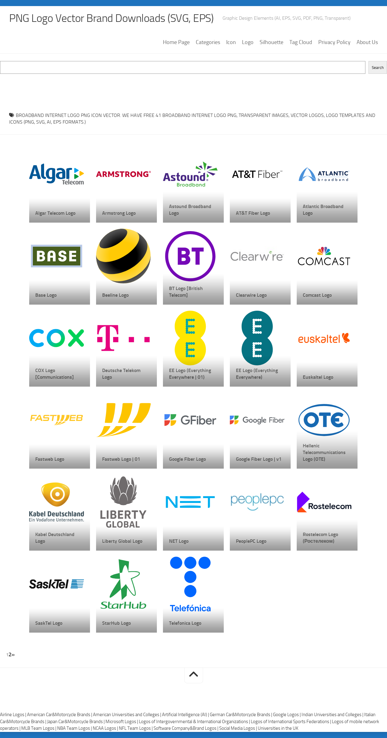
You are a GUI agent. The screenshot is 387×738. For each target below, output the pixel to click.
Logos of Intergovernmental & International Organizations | (195, 721)
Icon (231, 42)
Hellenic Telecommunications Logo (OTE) (324, 452)
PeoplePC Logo (251, 541)
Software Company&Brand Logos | (186, 728)
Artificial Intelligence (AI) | (186, 714)
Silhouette (271, 42)
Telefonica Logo (185, 623)
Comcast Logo (317, 295)
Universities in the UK (278, 728)
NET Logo (178, 541)
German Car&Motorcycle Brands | (241, 714)
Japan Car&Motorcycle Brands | (76, 721)
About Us (367, 42)
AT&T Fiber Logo (253, 213)
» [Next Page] (13, 654)
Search (378, 67)
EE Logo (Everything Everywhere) (257, 373)
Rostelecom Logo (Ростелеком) (320, 537)
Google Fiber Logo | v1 (259, 459)
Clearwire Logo (251, 295)
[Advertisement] (193, 87)
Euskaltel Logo (318, 377)
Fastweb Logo (49, 459)
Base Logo (46, 295)
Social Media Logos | (238, 728)
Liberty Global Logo (122, 541)
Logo (248, 42)
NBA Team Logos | (75, 728)
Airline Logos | (13, 714)
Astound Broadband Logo (190, 209)
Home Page (176, 42)
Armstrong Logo (119, 213)
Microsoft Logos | (122, 721)
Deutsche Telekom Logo (121, 373)
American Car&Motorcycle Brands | (60, 714)
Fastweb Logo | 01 (121, 459)
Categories (208, 42)
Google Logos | (287, 714)
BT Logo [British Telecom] (186, 291)
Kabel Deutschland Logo (54, 537)
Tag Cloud (300, 42)
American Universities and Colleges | (127, 714)
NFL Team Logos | (136, 728)
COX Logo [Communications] (54, 373)
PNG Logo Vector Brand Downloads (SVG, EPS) (111, 18)
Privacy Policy (334, 42)
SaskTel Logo (48, 623)
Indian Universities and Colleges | (333, 714)
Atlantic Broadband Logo (323, 209)
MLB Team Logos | (39, 728)
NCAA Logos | (106, 728)
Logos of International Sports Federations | (291, 721)
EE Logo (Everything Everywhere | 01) (190, 373)
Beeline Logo (115, 295)
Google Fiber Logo (187, 459)
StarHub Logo (116, 623)
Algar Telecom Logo (55, 213)
